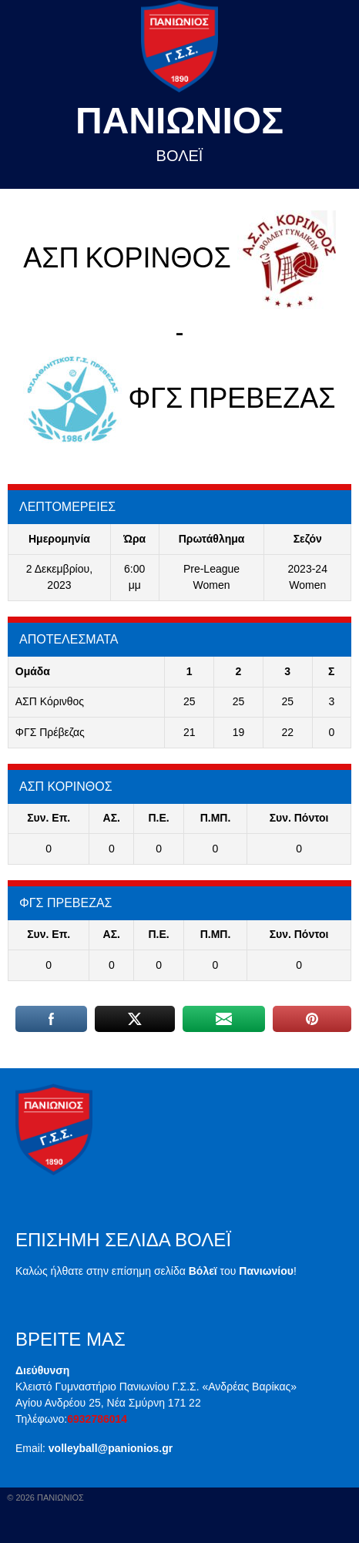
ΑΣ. (111, 818)
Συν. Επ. (48, 818)
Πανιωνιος (179, 120)
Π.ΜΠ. (215, 818)
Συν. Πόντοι (299, 818)
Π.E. (158, 818)
